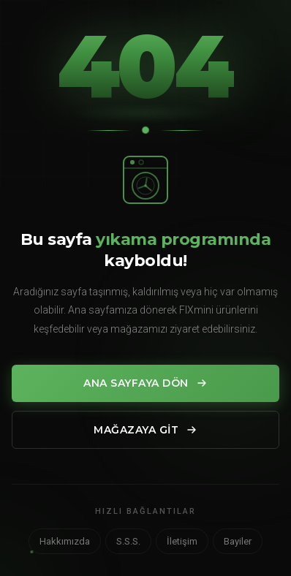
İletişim (182, 541)
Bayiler (238, 541)
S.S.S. (128, 541)
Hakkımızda (64, 541)
